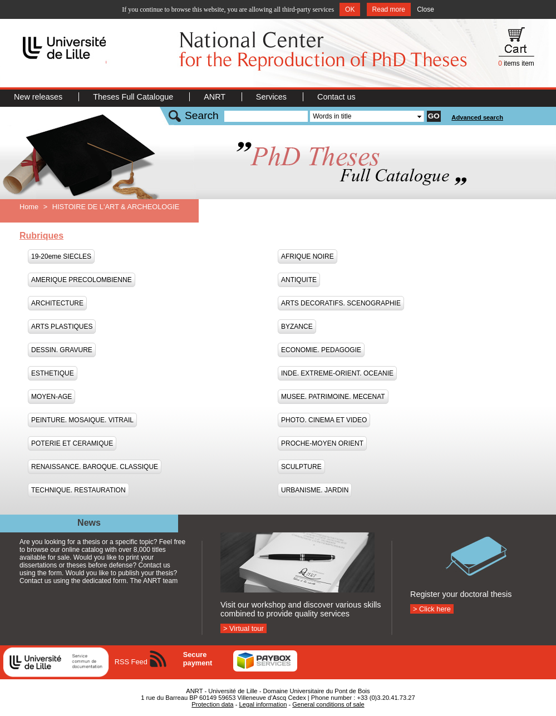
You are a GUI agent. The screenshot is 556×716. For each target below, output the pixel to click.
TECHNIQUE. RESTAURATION (78, 490)
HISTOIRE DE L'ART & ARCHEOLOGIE (116, 207)
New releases (39, 96)
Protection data (212, 704)
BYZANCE (297, 326)
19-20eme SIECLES (61, 256)
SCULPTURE (301, 467)
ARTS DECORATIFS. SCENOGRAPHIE (341, 303)
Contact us (336, 96)
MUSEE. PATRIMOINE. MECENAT (333, 397)
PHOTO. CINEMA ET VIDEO (324, 420)
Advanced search (477, 117)
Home (28, 207)
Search (202, 115)
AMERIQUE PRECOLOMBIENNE (81, 280)
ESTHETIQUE (52, 373)
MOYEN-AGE (51, 397)
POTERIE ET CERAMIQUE (72, 443)
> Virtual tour (243, 628)
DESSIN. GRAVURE (61, 350)
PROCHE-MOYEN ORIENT (322, 443)
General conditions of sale (328, 704)
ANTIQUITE (299, 280)
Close (425, 9)
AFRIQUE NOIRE (307, 256)
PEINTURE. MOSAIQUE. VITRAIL (82, 420)
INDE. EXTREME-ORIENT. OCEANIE (337, 373)
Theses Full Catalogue (134, 96)
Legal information (263, 704)
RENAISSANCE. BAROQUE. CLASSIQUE (94, 467)
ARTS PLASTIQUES (61, 326)
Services (272, 96)
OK (350, 9)
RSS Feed (131, 662)
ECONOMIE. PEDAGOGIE (321, 350)
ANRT (216, 96)
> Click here (432, 609)
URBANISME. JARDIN (314, 490)
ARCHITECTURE (57, 303)
